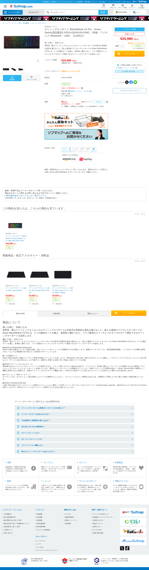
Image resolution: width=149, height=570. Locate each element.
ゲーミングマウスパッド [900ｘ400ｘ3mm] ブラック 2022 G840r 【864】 (62, 290)
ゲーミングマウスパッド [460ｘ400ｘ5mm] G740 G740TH (39, 290)
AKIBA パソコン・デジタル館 (80, 91)
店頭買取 (68, 523)
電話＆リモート (98, 523)
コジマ (38, 544)
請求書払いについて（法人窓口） (96, 2)
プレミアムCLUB (114, 2)
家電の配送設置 (98, 533)
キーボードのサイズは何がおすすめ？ (36, 414)
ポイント (83, 462)
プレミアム (48, 462)
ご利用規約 (7, 514)
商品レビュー (92, 313)
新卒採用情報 (40, 526)
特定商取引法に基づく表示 (13, 520)
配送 (9, 481)
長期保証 (119, 462)
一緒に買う (12, 304)
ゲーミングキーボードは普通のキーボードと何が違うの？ (43, 408)
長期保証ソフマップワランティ (103, 517)
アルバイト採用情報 (43, 530)
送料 (9, 462)
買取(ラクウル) (121, 481)
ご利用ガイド (55, 2)
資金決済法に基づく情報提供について (16, 523)
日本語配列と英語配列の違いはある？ (36, 420)
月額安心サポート (99, 520)
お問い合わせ (126, 2)
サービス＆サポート (68, 2)
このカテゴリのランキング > (130, 90)
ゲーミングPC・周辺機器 (20, 23)
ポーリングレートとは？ (31, 433)
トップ (7, 23)
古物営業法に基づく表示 (12, 526)
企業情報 (39, 520)
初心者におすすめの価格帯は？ (33, 427)
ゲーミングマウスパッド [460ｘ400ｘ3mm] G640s (16, 289)
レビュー (47, 481)
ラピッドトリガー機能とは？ (32, 445)
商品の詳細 (20, 313)
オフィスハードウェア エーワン (47, 550)
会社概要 (39, 517)
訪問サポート (97, 526)
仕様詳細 (56, 313)
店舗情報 (80, 2)
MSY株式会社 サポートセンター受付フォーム (26, 196)
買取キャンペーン (71, 520)
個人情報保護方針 (10, 517)
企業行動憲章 (40, 523)
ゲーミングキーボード (39, 23)
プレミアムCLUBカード (101, 514)
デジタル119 (97, 530)
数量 (120, 45)
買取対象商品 (69, 517)
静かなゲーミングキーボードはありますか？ (38, 451)
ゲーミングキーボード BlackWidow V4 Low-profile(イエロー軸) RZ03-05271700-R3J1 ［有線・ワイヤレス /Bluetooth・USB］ (16, 238)
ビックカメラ (40, 541)
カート (137, 12)
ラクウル (68, 514)
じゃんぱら (40, 547)
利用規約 (46, 2)
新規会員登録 (121, 12)
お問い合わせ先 (129, 71)
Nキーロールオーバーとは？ (32, 439)
